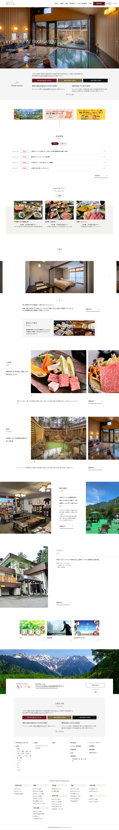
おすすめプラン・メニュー (42, 746)
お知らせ (63, 143)
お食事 (61, 3)
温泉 (66, 3)
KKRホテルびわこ (75, 791)
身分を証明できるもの (47, 76)
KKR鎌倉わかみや (38, 801)
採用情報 (91, 746)
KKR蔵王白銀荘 (18, 794)
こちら (72, 94)
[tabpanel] (59, 37)
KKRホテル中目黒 (38, 791)
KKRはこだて (18, 791)
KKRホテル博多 (93, 799)
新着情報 (73, 749)
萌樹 (18, 749)
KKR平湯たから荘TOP (21, 743)
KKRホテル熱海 (37, 811)
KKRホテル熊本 (93, 802)
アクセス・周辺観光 (82, 3)
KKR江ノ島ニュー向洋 (39, 803)
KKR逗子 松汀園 (37, 798)
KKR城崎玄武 (74, 801)
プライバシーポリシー (95, 743)
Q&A (90, 3)
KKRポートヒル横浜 (38, 794)
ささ (18, 767)
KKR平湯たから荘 (56, 806)
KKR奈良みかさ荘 (75, 796)
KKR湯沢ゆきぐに (56, 789)
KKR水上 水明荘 (37, 796)
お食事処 (37, 748)
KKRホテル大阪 (74, 789)
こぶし (18, 763)
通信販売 (73, 756)
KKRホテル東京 (37, 789)
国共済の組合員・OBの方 (44, 80)
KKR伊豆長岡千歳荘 (38, 814)
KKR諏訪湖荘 (55, 791)
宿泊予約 (99, 3)
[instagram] (95, 692)
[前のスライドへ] (10, 277)
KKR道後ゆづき (93, 789)
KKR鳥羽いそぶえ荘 (57, 809)
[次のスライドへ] (109, 277)
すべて (55, 143)
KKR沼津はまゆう (38, 819)
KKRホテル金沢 (55, 799)
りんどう (19, 760)
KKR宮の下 (36, 816)
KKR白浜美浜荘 (74, 798)
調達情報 (91, 749)
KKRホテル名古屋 (56, 802)
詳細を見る (89, 309)
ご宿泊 (56, 3)
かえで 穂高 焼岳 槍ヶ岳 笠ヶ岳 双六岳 (24, 752)
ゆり (18, 765)
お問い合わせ (95, 685)
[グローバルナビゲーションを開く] (115, 3)
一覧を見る (97, 175)
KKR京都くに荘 (74, 794)
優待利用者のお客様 (70, 80)
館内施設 (72, 3)
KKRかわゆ (17, 789)
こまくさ (19, 770)
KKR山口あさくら (94, 791)
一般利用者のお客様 (95, 80)
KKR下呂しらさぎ (56, 804)
